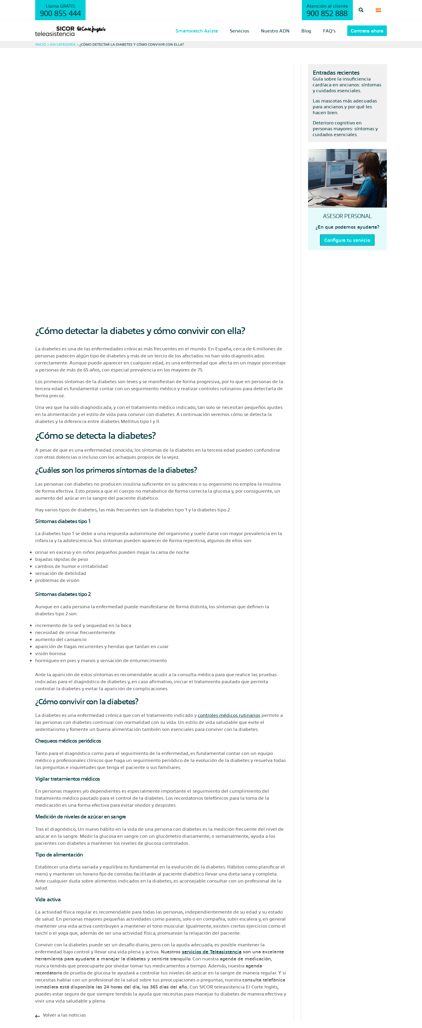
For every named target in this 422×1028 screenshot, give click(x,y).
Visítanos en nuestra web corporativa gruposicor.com (227, 999)
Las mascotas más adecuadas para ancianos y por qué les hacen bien (345, 106)
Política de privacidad (54, 1014)
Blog (40, 984)
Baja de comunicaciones (195, 984)
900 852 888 (329, 13)
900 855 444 (60, 13)
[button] (363, 10)
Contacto (45, 999)
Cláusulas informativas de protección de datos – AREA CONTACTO (242, 991)
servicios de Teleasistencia (211, 868)
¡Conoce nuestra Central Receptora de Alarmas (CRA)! (227, 970)
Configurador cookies (132, 1014)
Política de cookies (94, 1014)
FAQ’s (41, 991)
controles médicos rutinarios (229, 631)
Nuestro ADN (49, 977)
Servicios (45, 963)
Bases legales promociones (198, 977)
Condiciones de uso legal (175, 1014)
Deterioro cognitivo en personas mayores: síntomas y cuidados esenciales (345, 128)
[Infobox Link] (161, 933)
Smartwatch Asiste (56, 970)
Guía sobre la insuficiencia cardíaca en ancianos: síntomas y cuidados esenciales (347, 84)
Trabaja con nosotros (191, 963)
